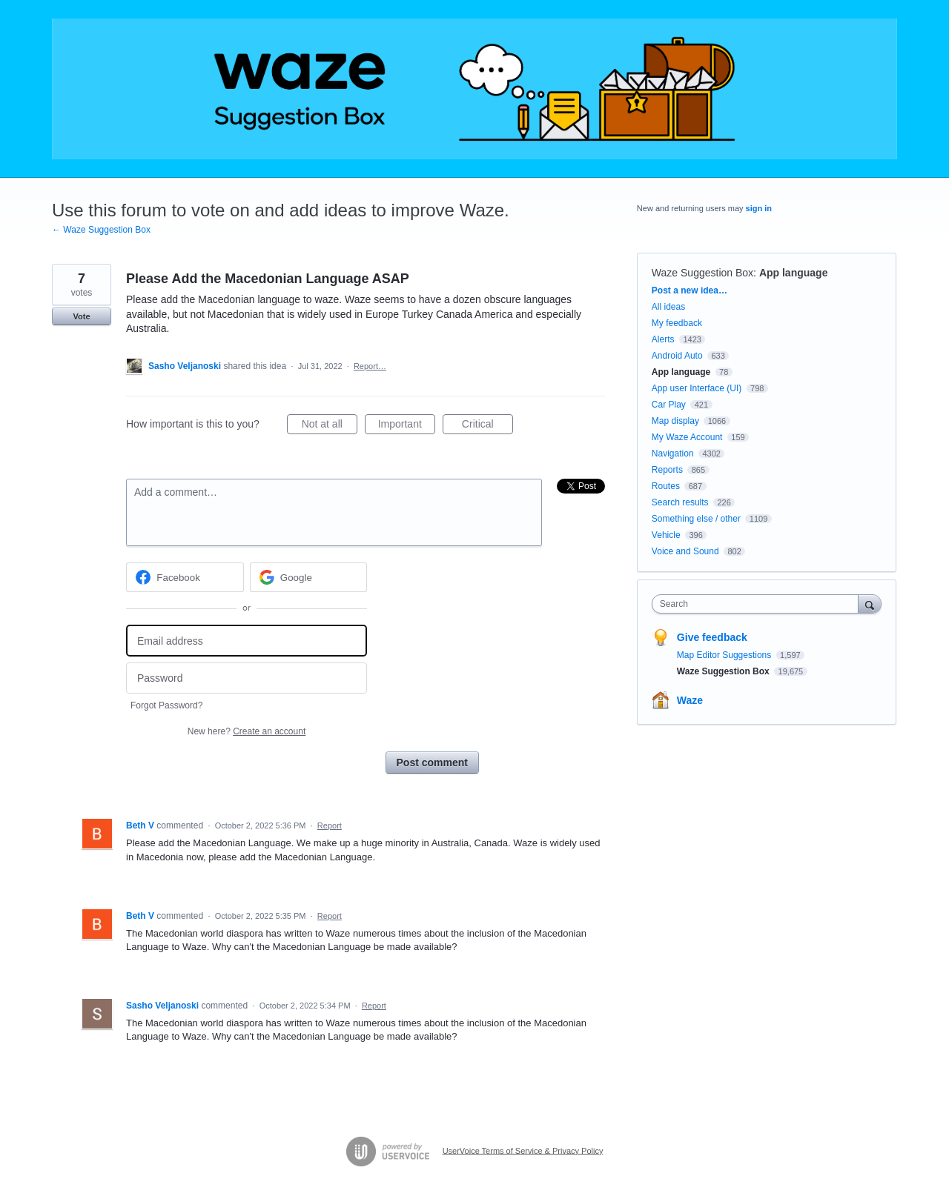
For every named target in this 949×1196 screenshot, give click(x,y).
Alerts (663, 339)
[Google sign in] (309, 577)
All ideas (668, 307)
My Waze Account (687, 437)
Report (329, 825)
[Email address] (246, 641)
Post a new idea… (689, 290)
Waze (690, 700)
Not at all (329, 426)
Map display (675, 421)
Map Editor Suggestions (725, 655)
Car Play (669, 404)
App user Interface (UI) (696, 388)
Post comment (432, 762)
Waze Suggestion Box (702, 273)
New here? (246, 731)
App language (793, 273)
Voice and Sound (685, 551)
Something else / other (696, 519)
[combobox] (759, 604)
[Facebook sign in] (185, 577)
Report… (370, 366)
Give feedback (712, 637)
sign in (759, 208)
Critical (487, 426)
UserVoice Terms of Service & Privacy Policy (523, 1150)
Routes (666, 486)
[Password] (246, 678)
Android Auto (677, 356)
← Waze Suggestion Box (101, 230)
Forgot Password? (166, 705)
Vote (81, 316)
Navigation (673, 453)
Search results (680, 502)
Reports (667, 470)
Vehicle (666, 535)
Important (406, 426)
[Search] (870, 603)
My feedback (677, 323)
